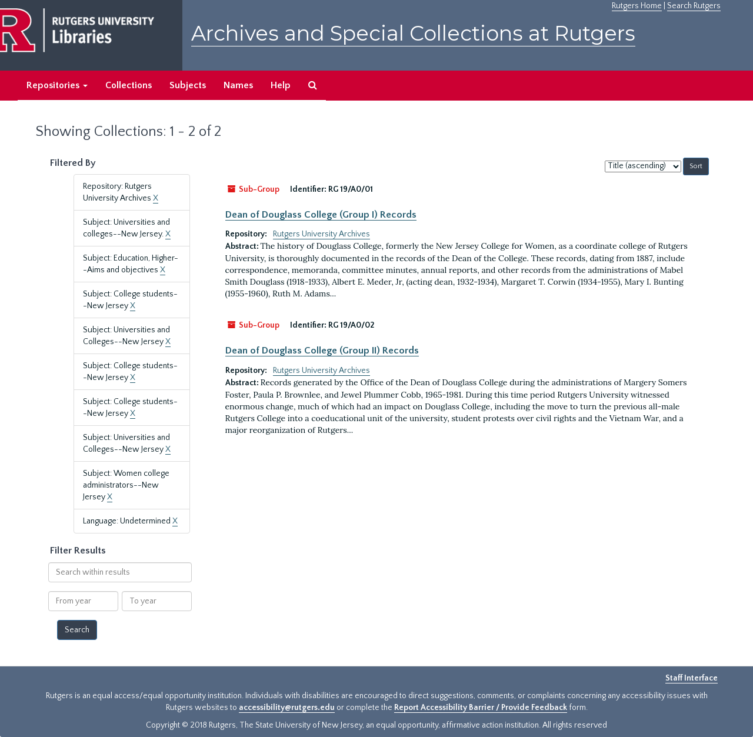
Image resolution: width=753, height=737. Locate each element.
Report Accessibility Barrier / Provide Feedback (480, 707)
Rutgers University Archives (321, 234)
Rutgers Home (637, 6)
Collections (128, 85)
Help (281, 85)
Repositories (57, 85)
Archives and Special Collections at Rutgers (413, 33)
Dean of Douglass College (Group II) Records (322, 350)
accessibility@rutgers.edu (287, 707)
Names (238, 85)
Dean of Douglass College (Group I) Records (321, 214)
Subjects (187, 85)
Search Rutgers (694, 6)
